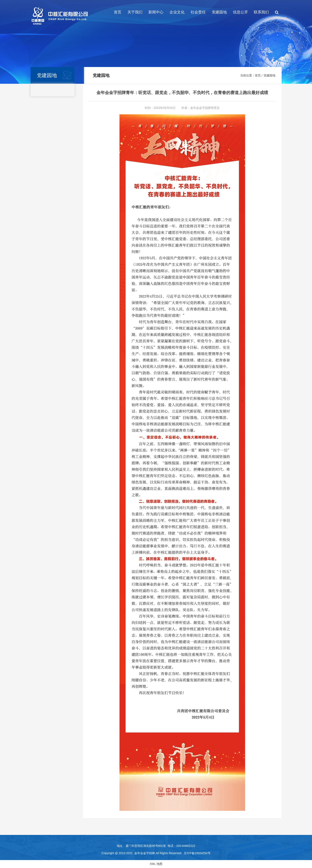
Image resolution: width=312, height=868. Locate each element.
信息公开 (240, 12)
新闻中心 (155, 12)
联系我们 (261, 12)
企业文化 (177, 12)
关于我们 (135, 12)
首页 (117, 12)
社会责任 (198, 12)
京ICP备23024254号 (197, 853)
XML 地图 (156, 863)
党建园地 (219, 12)
